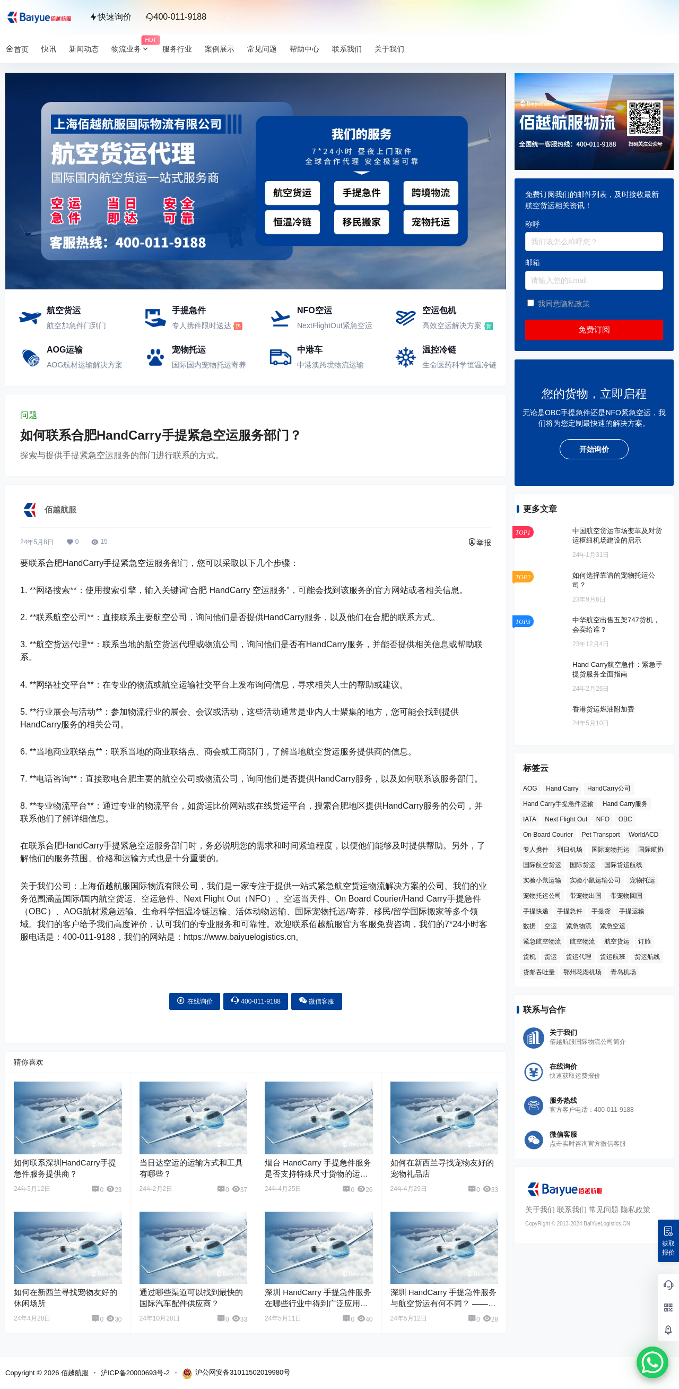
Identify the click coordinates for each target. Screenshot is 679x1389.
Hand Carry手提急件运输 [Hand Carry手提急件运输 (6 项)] (558, 804)
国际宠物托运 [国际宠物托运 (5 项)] (610, 849)
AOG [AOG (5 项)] (530, 788)
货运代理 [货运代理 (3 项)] (578, 957)
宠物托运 (189, 349)
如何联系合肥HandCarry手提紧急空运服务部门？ (161, 435)
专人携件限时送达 (201, 325)
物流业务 (133, 49)
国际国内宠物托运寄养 (209, 365)
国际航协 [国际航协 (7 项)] (651, 849)
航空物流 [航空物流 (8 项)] (582, 941)
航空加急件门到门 (76, 325)
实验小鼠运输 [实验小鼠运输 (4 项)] (542, 880)
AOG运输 (65, 349)
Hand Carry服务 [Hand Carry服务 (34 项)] (625, 804)
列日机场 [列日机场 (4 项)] (569, 849)
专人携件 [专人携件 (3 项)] (536, 849)
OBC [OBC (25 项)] (625, 819)
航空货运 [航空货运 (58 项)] (617, 941)
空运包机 (439, 310)
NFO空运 (314, 310)
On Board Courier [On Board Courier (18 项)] (548, 834)
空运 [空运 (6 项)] (550, 926)
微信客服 (316, 1000)
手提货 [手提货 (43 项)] (601, 911)
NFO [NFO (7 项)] (603, 819)
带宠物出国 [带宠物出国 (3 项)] (586, 895)
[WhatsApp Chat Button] (652, 1362)
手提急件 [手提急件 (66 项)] (569, 911)
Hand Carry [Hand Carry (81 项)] (562, 788)
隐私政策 (635, 1209)
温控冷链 (439, 349)
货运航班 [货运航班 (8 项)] (612, 957)
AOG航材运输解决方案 (85, 365)
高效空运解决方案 (452, 325)
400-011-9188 (176, 16)
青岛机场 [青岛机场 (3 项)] (623, 972)
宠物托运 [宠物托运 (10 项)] (642, 880)
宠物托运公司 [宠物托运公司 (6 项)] (542, 895)
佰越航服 (74, 1373)
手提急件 (189, 310)
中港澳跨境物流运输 (330, 365)
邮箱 (532, 262)
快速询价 (110, 16)
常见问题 (604, 1209)
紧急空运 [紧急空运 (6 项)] (612, 926)
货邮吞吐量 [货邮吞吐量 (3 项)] (539, 972)
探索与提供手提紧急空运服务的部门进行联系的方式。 (122, 455)
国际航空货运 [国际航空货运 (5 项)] (542, 865)
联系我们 (572, 1209)
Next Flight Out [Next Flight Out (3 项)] (566, 819)
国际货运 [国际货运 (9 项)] (582, 865)
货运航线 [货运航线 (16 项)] (647, 957)
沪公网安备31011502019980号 (236, 1373)
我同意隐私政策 (564, 303)
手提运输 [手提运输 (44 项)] (632, 911)
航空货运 (64, 310)
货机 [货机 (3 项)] (529, 957)
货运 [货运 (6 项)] (550, 957)
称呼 (532, 224)
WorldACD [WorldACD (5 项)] (643, 834)
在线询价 (194, 1000)
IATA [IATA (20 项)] (529, 819)
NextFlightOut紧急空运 (334, 325)
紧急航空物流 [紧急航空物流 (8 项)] (542, 941)
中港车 (310, 349)
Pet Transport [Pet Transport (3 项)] (601, 834)
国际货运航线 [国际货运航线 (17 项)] (623, 865)
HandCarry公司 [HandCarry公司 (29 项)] (609, 788)
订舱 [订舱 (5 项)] (644, 941)
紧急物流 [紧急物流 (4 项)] (578, 926)
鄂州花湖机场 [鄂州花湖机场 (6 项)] (582, 972)
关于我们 (540, 1209)
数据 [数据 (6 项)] (529, 926)
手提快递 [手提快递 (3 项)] (536, 911)
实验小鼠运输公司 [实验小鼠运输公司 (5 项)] (595, 880)
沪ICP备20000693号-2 (135, 1373)
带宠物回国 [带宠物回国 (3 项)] (626, 895)
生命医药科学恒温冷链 (459, 365)
